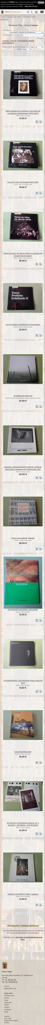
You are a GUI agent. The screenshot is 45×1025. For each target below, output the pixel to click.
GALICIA (19, 17)
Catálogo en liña (11, 17)
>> (30, 53)
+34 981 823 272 (10, 980)
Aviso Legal (7, 1018)
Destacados (8, 1002)
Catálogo (5, 41)
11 (26, 53)
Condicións (7, 1009)
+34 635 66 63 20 (11, 982)
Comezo (3, 17)
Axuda (6, 1012)
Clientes (6, 1005)
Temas (6, 1000)
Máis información (31, 6)
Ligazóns (7, 1016)
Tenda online (8, 993)
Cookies (6, 1022)
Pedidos (6, 1007)
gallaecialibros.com (10, 988)
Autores (6, 998)
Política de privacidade (11, 1020)
